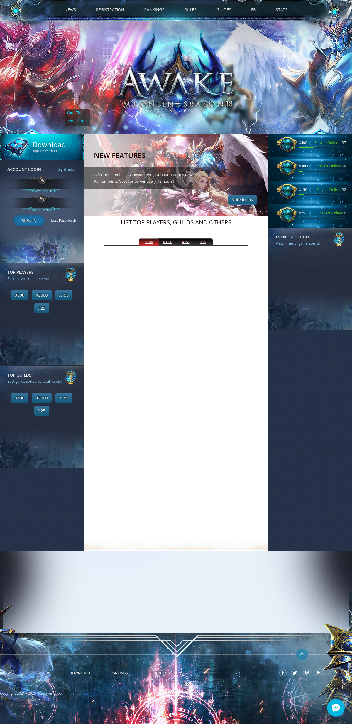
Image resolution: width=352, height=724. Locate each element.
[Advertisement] (42, 505)
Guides (223, 9)
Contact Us (159, 673)
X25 (41, 308)
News (70, 9)
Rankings (154, 9)
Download (80, 673)
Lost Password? (63, 220)
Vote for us (242, 199)
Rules (190, 9)
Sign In (29, 220)
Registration (110, 9)
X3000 (42, 295)
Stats (281, 9)
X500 (19, 295)
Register (41, 673)
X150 (64, 295)
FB (253, 9)
